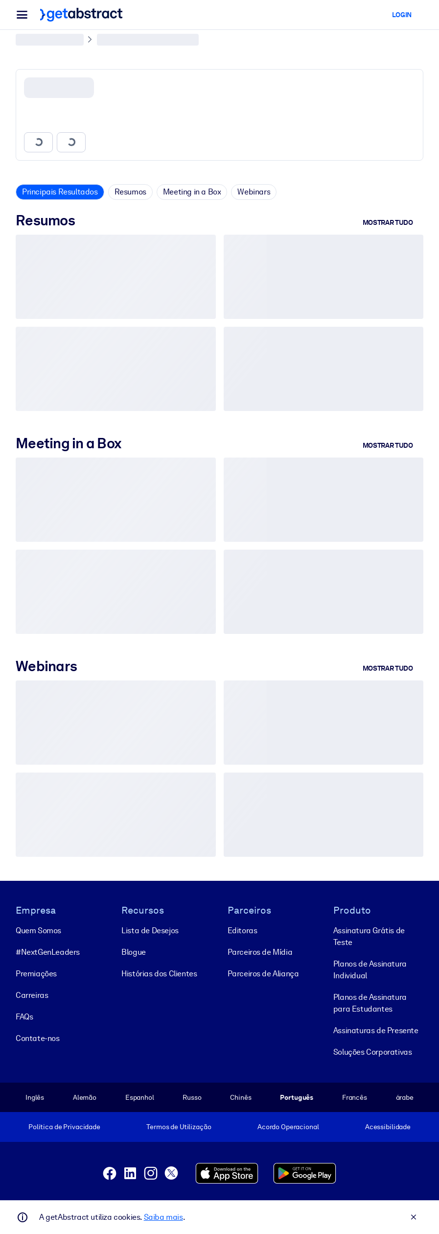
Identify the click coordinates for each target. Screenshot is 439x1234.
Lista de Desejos (150, 930)
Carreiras (32, 994)
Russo (192, 1097)
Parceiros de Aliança (263, 973)
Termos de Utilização (178, 1127)
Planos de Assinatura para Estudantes (370, 1002)
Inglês (34, 1097)
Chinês (240, 1097)
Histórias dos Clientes (159, 973)
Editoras (242, 930)
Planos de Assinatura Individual (370, 969)
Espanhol (139, 1097)
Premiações (36, 973)
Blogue (133, 951)
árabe (405, 1097)
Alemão (84, 1097)
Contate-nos (38, 1037)
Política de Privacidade (64, 1127)
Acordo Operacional (288, 1127)
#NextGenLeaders (48, 951)
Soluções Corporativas (372, 1051)
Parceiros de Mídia (260, 951)
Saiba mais (163, 1217)
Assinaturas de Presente (375, 1030)
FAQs (24, 1016)
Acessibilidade (388, 1127)
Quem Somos (38, 930)
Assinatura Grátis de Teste (369, 935)
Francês (354, 1097)
